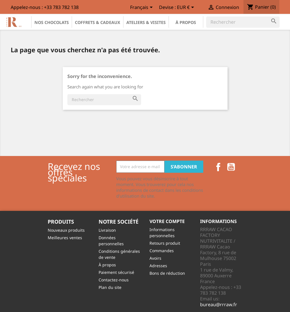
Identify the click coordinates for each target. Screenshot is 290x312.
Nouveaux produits (66, 230)
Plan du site (110, 287)
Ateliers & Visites (146, 22)
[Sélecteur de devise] (186, 7)
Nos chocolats (51, 22)
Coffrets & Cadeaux (97, 22)
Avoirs (155, 258)
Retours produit (164, 243)
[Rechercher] (243, 21)
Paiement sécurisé (116, 272)
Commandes (161, 250)
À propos (186, 22)
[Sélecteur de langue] (142, 7)
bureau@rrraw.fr (218, 304)
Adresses (158, 265)
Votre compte (167, 221)
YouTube (231, 167)
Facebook (218, 167)
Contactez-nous (114, 280)
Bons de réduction (167, 273)
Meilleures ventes (65, 237)
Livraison (107, 230)
